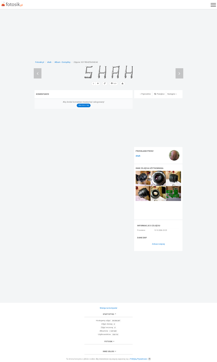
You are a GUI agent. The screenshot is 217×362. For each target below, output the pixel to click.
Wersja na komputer (108, 308)
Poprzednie (145, 94)
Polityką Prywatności (138, 359)
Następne (172, 94)
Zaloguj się (83, 105)
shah (138, 156)
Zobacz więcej (158, 244)
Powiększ (159, 94)
